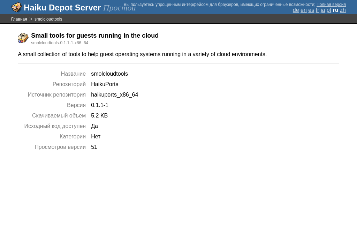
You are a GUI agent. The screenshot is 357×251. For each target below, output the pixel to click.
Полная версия (331, 4)
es (311, 10)
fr (317, 10)
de (296, 10)
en (304, 10)
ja (323, 10)
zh (343, 10)
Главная (19, 19)
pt (329, 10)
